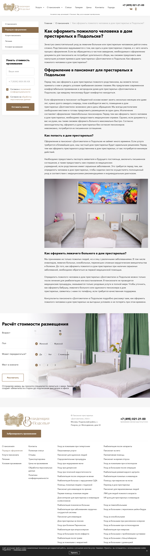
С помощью (63, 354)
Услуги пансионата (14, 36)
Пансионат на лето (112, 450)
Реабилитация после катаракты (118, 446)
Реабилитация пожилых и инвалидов (120, 476)
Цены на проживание (38, 463)
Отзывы (31, 455)
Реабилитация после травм (69, 538)
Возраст (6, 332)
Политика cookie (20, 550)
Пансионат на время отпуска (116, 459)
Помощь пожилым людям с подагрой (74, 485)
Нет (50, 354)
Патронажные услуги (66, 450)
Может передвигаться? (14, 354)
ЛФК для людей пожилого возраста (120, 493)
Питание (9, 43)
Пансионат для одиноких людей (72, 455)
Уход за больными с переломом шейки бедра (125, 509)
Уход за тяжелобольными (115, 505)
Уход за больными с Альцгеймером (120, 538)
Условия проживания (15, 49)
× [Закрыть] (147, 551)
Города (110, 7)
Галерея (79, 7)
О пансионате (54, 7)
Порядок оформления (17, 30)
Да (40, 354)
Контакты (99, 7)
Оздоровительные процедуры (71, 459)
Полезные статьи (36, 450)
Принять (74, 553)
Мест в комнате (10, 364)
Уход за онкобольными (114, 516)
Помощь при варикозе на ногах (118, 480)
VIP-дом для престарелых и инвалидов (121, 497)
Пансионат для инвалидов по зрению (74, 489)
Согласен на (21, 100)
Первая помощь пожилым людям (72, 493)
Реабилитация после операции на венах (75, 476)
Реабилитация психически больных (73, 505)
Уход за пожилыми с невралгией (72, 542)
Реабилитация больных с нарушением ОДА (77, 480)
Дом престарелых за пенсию (70, 521)
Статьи (69, 7)
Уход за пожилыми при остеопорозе (120, 463)
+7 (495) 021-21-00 (133, 5)
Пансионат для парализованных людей (121, 489)
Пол (4, 343)
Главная (48, 23)
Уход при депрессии (67, 467)
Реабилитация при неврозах (116, 529)
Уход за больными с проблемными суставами (124, 534)
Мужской (58, 343)
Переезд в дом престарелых (117, 485)
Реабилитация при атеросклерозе (73, 529)
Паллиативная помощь (114, 455)
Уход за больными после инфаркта (73, 534)
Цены (89, 7)
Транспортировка (36, 459)
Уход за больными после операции (120, 467)
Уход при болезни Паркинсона (71, 525)
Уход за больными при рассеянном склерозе (124, 521)
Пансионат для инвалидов (69, 516)
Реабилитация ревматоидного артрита (121, 472)
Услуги (39, 7)
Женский (43, 343)
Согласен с (20, 92)
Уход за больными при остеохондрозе (121, 525)
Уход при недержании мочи (70, 463)
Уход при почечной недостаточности (74, 472)
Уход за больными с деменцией (118, 542)
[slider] (60, 334)
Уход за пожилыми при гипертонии (73, 446)
